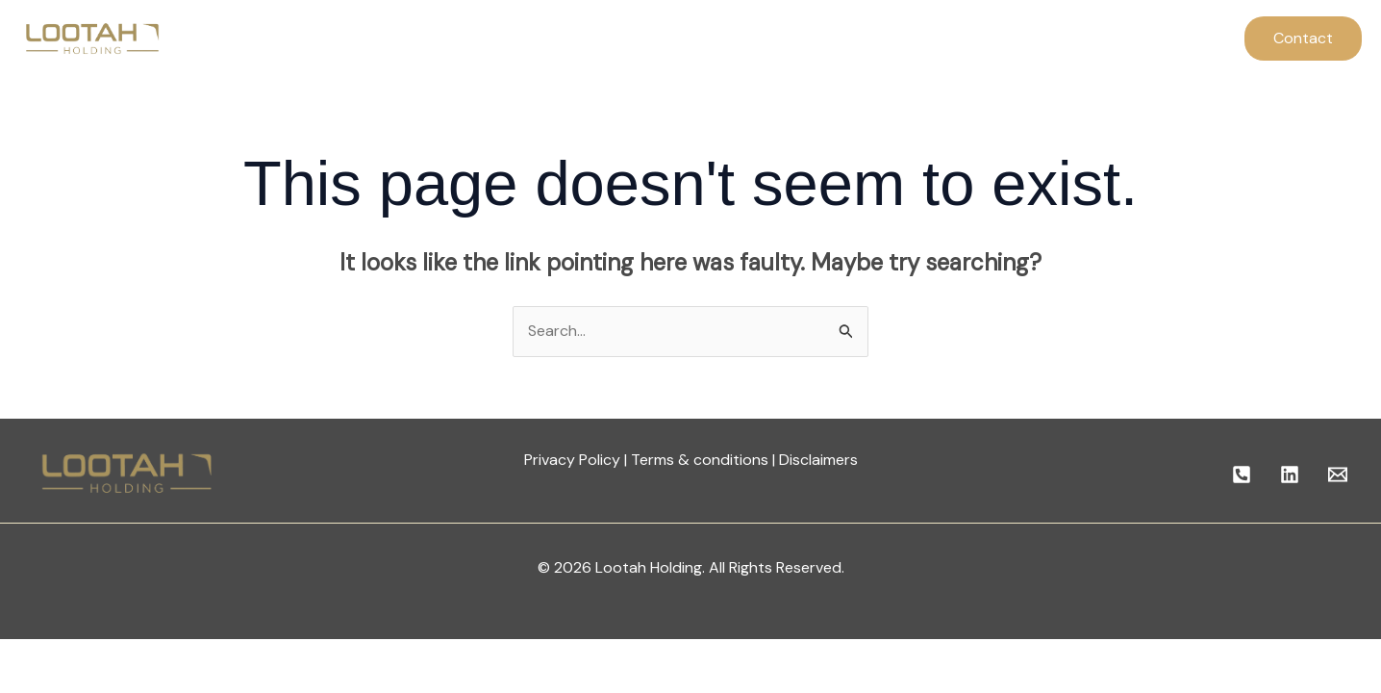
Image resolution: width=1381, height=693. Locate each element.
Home (436, 38)
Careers (825, 38)
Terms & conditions (699, 459)
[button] (1303, 38)
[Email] (1337, 474)
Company (619, 38)
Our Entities (725, 38)
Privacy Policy (572, 459)
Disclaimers (818, 459)
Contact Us (924, 38)
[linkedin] (1289, 474)
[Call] (1241, 474)
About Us (521, 38)
